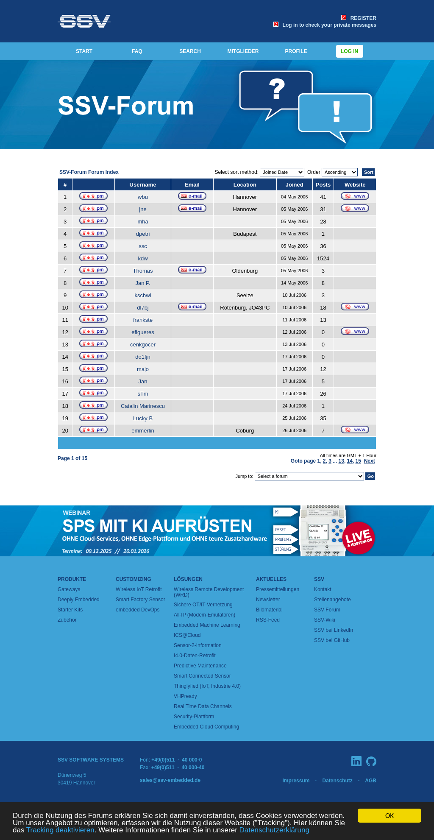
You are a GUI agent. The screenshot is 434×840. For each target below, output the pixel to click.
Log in (349, 51)
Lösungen (188, 579)
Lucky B (143, 418)
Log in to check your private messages (324, 25)
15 (358, 461)
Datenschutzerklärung (274, 830)
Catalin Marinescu (143, 406)
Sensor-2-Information (198, 645)
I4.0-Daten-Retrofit (195, 656)
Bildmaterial (269, 610)
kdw (142, 258)
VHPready (185, 696)
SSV (319, 579)
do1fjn (142, 357)
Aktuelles (271, 579)
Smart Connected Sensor (202, 676)
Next (369, 461)
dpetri (143, 234)
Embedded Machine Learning (207, 625)
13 (341, 461)
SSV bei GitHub (332, 640)
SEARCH (190, 51)
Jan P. (142, 283)
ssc (143, 246)
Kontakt (322, 589)
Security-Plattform (194, 717)
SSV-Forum (327, 610)
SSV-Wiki (324, 620)
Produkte (72, 579)
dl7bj (142, 307)
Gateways (69, 589)
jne (142, 209)
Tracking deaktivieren (60, 830)
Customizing (133, 579)
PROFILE (296, 51)
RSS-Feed (268, 620)
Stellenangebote (332, 600)
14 (350, 461)
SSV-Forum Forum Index (89, 172)
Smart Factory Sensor (140, 600)
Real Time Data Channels (203, 706)
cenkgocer (143, 344)
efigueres (142, 332)
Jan (143, 381)
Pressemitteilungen (277, 589)
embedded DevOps (137, 610)
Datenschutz (337, 781)
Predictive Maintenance (200, 666)
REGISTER (358, 18)
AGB (370, 781)
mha (142, 221)
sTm (142, 394)
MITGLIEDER (243, 51)
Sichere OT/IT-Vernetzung (203, 605)
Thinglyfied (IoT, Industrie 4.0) (207, 686)
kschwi (143, 295)
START (84, 51)
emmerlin (142, 430)
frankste (143, 320)
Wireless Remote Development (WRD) (209, 592)
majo (143, 369)
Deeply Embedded (79, 600)
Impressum (295, 781)
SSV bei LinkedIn (333, 630)
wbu (143, 197)
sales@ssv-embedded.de (170, 780)
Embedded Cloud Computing (206, 727)
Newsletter (268, 600)
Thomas (143, 271)
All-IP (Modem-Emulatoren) (204, 615)
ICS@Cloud (187, 635)
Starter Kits (70, 610)
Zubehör (67, 620)
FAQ (137, 51)
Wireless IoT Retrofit (138, 589)
